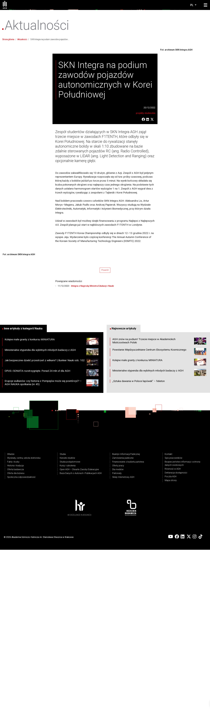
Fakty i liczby (13, 622)
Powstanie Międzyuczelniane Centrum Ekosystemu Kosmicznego (159, 512)
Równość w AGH (173, 629)
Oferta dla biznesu (15, 633)
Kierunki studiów (67, 618)
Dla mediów (117, 629)
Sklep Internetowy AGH (123, 637)
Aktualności (22, 39)
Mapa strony (171, 640)
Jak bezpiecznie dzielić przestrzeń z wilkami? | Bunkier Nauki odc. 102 (51, 523)
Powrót (105, 430)
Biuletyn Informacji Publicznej (126, 614)
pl (192, 5)
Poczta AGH (170, 636)
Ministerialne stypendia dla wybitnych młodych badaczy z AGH (51, 513)
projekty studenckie (145, 193)
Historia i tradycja (15, 626)
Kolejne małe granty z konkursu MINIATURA (51, 502)
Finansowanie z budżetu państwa (128, 622)
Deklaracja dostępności (176, 633)
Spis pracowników (173, 618)
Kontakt (168, 614)
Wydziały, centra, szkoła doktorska (23, 618)
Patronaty (117, 633)
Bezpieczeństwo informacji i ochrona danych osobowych (182, 624)
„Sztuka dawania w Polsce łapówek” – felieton (138, 541)
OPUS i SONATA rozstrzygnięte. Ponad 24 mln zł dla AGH (51, 533)
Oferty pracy (118, 626)
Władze (10, 614)
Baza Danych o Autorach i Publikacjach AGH (81, 633)
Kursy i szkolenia (67, 626)
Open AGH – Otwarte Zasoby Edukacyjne (79, 629)
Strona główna (8, 39)
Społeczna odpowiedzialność (21, 637)
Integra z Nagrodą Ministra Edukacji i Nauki (92, 446)
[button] (205, 5)
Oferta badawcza (15, 629)
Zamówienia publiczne (123, 618)
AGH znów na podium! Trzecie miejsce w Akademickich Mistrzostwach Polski (159, 502)
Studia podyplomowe (70, 622)
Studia (63, 614)
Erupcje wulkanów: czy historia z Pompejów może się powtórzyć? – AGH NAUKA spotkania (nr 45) (51, 544)
